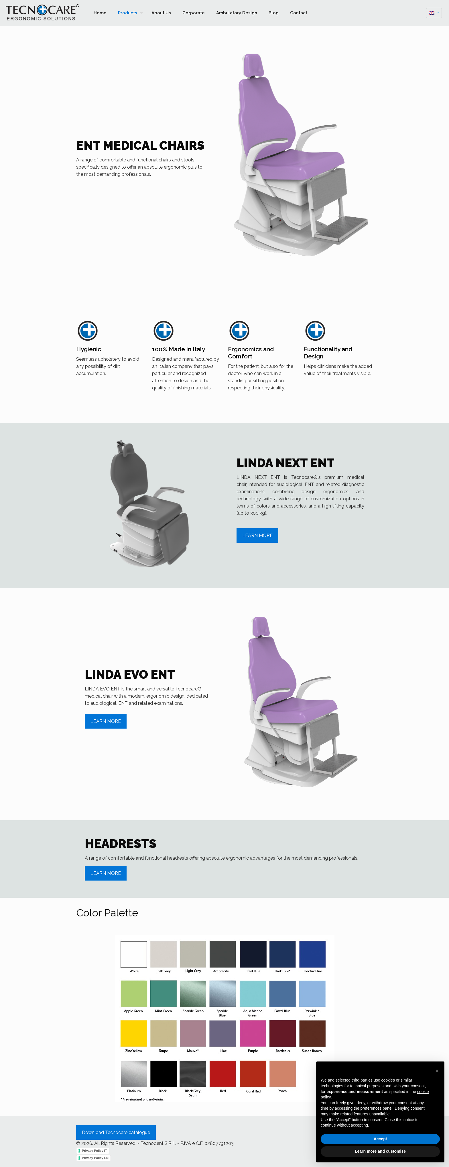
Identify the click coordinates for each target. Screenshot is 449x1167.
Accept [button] (380, 1139)
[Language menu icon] (434, 13)
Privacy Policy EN (95, 1158)
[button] (437, 1070)
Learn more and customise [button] (380, 1151)
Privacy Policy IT (94, 1150)
